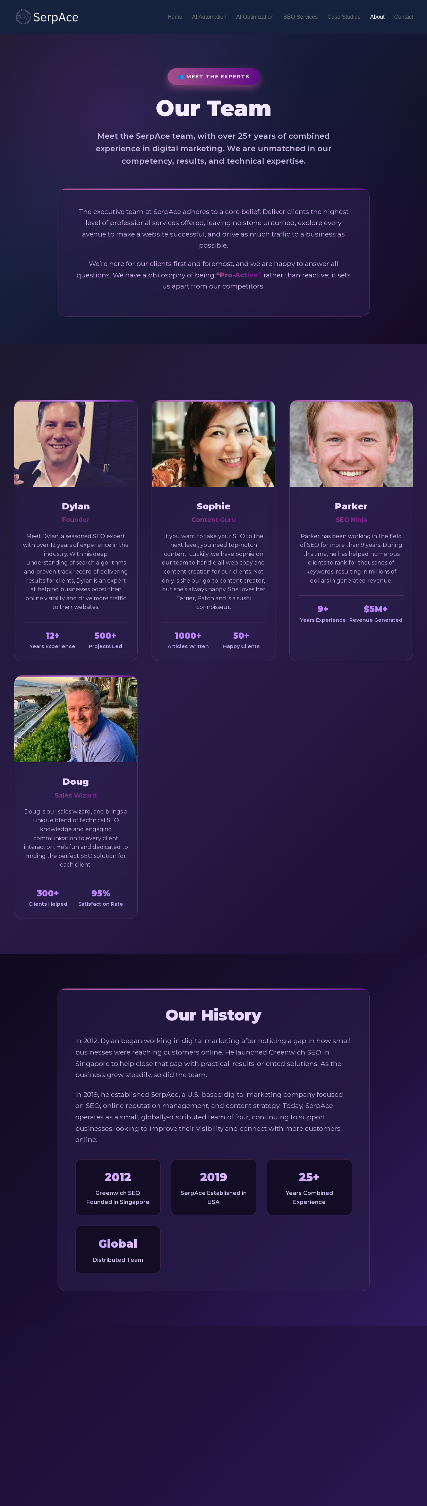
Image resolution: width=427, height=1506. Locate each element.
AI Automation (208, 17)
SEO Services (300, 17)
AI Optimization (254, 17)
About (377, 17)
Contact (403, 17)
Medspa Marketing (339, 1483)
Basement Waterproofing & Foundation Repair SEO (316, 1492)
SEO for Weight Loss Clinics (272, 1501)
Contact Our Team (213, 1434)
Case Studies (343, 17)
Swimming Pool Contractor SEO (356, 1501)
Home (174, 17)
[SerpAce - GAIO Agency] (47, 16)
